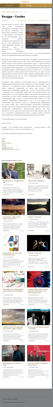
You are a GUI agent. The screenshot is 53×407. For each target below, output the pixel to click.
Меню (28, 5)
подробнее (6, 194)
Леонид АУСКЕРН (6, 143)
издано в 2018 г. (14, 11)
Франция (4, 146)
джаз (3, 140)
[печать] (31, 20)
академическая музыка (8, 149)
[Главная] (26, 2)
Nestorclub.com (22, 402)
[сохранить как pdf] (43, 20)
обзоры (8, 11)
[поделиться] (21, 20)
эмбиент (17, 149)
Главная (3, 11)
